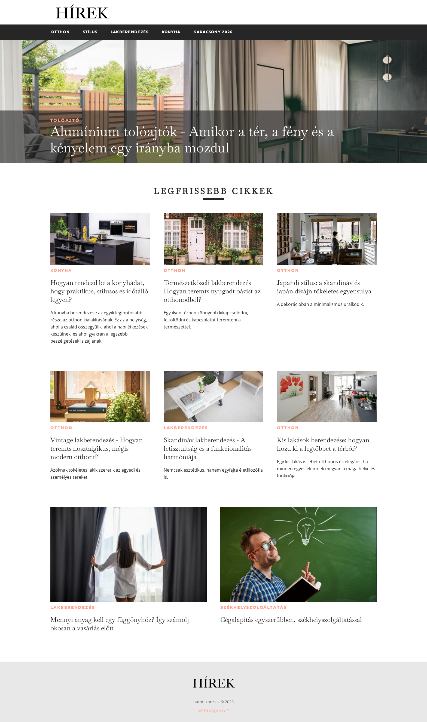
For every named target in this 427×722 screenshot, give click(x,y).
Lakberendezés (186, 427)
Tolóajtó (65, 120)
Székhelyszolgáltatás (253, 607)
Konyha (61, 270)
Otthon (175, 270)
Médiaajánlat (213, 710)
